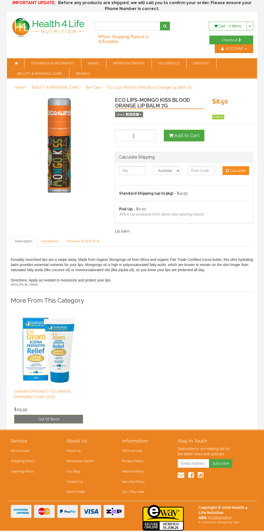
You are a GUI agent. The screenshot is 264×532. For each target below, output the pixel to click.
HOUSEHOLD (169, 63)
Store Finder (76, 493)
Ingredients (50, 241)
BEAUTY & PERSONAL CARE (40, 74)
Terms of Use (132, 451)
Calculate (235, 171)
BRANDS (83, 74)
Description (23, 241)
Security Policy (133, 482)
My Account (20, 451)
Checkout (231, 40)
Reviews (83, 241)
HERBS (94, 63)
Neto (236, 523)
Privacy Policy (132, 461)
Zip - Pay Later (133, 493)
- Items (227, 26)
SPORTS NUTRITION (129, 63)
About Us (74, 451)
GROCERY (201, 63)
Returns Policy (133, 472)
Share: (129, 114)
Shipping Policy (23, 461)
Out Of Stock (48, 419)
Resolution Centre (80, 461)
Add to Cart (184, 135)
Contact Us (75, 482)
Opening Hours (22, 472)
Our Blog (73, 472)
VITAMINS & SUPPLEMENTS (53, 63)
